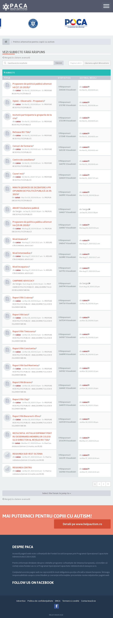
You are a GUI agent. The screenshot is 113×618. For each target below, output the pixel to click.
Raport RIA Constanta (24, 348)
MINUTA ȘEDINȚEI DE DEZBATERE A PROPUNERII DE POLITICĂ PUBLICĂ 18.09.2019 (32, 190)
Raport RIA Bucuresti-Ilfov (26, 416)
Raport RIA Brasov (22, 382)
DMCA (57, 600)
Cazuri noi (18, 173)
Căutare (58, 63)
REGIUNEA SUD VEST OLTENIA (27, 453)
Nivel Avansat (19, 239)
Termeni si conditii (70, 600)
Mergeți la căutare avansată (17, 57)
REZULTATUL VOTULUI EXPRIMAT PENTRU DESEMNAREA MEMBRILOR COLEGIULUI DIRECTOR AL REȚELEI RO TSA (32, 436)
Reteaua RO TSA (21, 132)
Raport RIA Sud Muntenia (25, 365)
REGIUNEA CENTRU (22, 467)
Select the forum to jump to (56, 493)
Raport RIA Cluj (20, 399)
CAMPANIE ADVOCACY (23, 280)
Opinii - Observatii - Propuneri (28, 100)
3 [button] (103, 484)
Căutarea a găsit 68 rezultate (97, 63)
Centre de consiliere (23, 159)
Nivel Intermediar (21, 252)
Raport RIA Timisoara (23, 331)
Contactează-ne (88, 600)
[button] (108, 484)
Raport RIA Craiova (22, 297)
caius (18, 90)
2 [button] (99, 484)
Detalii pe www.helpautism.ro (82, 524)
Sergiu (18, 211)
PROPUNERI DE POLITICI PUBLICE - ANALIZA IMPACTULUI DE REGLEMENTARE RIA (31, 287)
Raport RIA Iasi (20, 314)
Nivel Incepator (20, 266)
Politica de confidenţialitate (40, 600)
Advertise (21, 600)
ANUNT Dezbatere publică (26, 207)
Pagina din (75, 63)
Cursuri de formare (22, 145)
